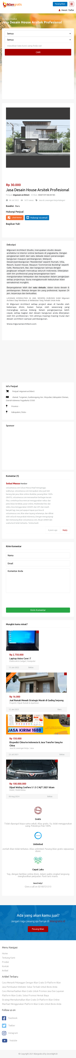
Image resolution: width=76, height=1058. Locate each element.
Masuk (64, 10)
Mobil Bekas (21, 790)
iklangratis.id (57, 921)
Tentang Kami (8, 958)
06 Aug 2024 (14, 796)
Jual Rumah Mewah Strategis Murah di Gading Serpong (36, 700)
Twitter (8, 1025)
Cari (38, 52)
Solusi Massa (13, 483)
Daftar (71, 10)
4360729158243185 (46, 195)
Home (5, 19)
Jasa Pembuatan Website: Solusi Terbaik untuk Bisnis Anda (29, 987)
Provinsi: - (15, 406)
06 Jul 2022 (14, 200)
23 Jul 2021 (14, 754)
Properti (12, 703)
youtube (9, 1040)
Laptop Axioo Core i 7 (20, 658)
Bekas (31, 667)
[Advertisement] (38, 80)
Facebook (9, 1018)
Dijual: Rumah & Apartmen (28, 703)
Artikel (5, 970)
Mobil (11, 790)
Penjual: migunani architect (23, 391)
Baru (17, 206)
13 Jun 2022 (14, 667)
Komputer (31, 661)
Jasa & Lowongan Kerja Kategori (52, 200)
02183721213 (44, 886)
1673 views (29, 200)
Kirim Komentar (38, 610)
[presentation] (26, 600)
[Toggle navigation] (71, 4)
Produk (5, 962)
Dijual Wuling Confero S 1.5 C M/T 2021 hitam (31, 787)
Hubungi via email (36, 217)
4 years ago (52, 530)
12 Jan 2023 (14, 709)
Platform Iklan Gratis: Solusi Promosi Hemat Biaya (25, 995)
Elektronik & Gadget (17, 661)
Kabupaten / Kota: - (19, 412)
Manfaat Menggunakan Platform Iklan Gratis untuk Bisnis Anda (31, 1004)
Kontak (5, 966)
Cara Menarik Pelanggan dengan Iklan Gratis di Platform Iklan (31, 982)
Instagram (10, 1033)
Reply (65, 530)
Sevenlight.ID (52, 1054)
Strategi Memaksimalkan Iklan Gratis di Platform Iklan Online (30, 1000)
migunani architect (21, 195)
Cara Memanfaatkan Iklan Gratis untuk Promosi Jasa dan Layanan (33, 991)
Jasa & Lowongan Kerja (18, 748)
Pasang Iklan (60, 4)
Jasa (32, 748)
